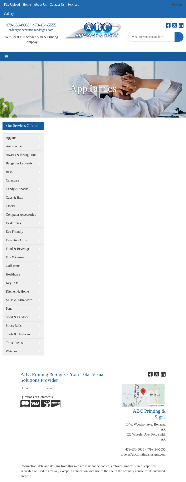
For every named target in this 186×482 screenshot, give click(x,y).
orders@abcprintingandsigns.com (31, 30)
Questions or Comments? (37, 397)
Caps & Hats (14, 197)
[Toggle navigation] (6, 57)
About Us (40, 4)
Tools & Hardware (18, 334)
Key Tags (12, 283)
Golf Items (13, 266)
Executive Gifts (16, 240)
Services (73, 4)
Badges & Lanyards (19, 163)
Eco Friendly (14, 231)
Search (50, 388)
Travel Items (14, 342)
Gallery (9, 13)
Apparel (11, 137)
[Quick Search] (151, 37)
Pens (9, 308)
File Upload (12, 4)
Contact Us (57, 4)
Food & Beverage (18, 248)
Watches (11, 351)
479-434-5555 (44, 25)
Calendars (12, 180)
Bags (9, 172)
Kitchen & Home (17, 291)
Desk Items (13, 223)
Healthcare (13, 274)
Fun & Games (15, 257)
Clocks (10, 206)
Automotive (14, 146)
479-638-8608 (17, 25)
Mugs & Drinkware (19, 300)
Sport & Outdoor (17, 317)
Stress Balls (13, 325)
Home (27, 4)
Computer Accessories (21, 214)
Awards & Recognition (21, 154)
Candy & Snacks (17, 189)
